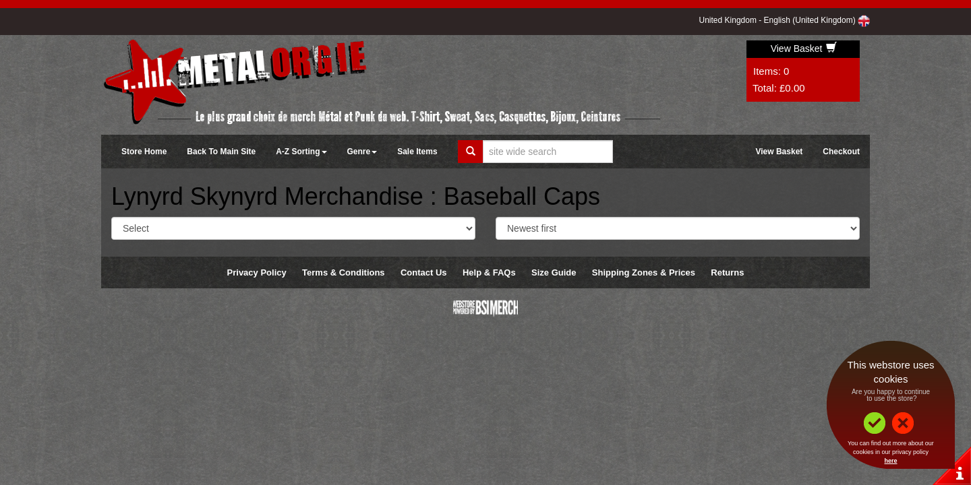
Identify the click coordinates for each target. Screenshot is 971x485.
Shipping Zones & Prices (643, 272)
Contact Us (424, 272)
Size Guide (553, 272)
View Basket (804, 48)
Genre (362, 151)
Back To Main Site (221, 151)
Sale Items (417, 151)
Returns (727, 272)
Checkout (841, 151)
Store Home (144, 151)
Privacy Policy (257, 272)
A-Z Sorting (301, 151)
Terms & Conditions (343, 272)
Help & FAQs (489, 272)
